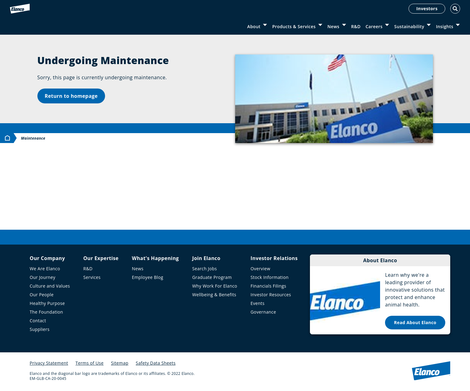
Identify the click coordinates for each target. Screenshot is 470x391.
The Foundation (46, 312)
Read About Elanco (415, 322)
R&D (356, 26)
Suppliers (39, 329)
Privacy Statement (49, 363)
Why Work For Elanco (214, 286)
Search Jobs (204, 269)
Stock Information (270, 277)
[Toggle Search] (455, 9)
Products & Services (293, 26)
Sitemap (119, 363)
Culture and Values (50, 286)
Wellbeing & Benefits (214, 295)
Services (91, 277)
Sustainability (409, 26)
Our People (42, 295)
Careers (374, 26)
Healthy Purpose (47, 303)
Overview (260, 269)
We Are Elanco (45, 269)
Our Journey (42, 277)
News (333, 26)
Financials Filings (268, 286)
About (253, 26)
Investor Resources (271, 295)
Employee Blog (147, 277)
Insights (444, 26)
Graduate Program (212, 277)
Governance (263, 312)
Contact (38, 321)
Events (258, 303)
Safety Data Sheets (156, 363)
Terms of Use (89, 363)
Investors (427, 8)
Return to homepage (71, 96)
